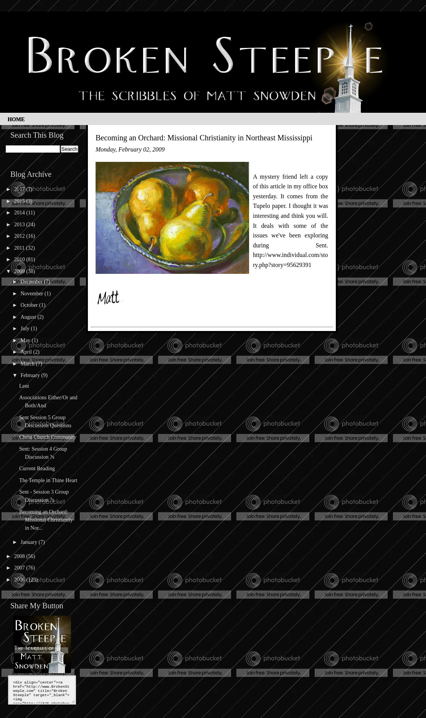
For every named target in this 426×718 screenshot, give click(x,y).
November (32, 293)
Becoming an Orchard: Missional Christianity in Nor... (46, 520)
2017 (20, 189)
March (28, 364)
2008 (20, 556)
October (29, 305)
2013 (20, 224)
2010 (20, 259)
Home (16, 119)
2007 (20, 568)
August (28, 317)
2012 (20, 236)
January (29, 542)
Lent (24, 386)
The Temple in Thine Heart (48, 480)
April (26, 352)
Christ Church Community (47, 437)
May (25, 340)
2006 (20, 580)
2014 (20, 213)
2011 (20, 248)
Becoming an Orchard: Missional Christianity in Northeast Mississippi (204, 137)
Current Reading (37, 468)
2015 (20, 201)
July (25, 328)
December (32, 282)
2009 (20, 271)
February (30, 375)
